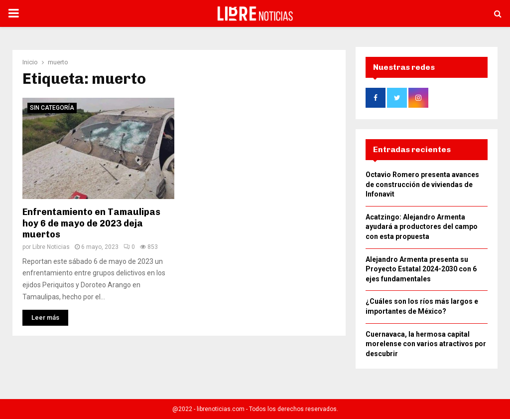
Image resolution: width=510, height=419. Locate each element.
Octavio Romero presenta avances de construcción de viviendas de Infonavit (422, 187)
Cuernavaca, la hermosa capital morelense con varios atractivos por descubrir (426, 347)
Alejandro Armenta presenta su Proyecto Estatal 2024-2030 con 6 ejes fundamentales (421, 272)
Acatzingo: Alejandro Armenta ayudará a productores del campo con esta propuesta (422, 229)
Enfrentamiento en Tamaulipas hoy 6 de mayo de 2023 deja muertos (91, 220)
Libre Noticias (51, 243)
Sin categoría (52, 104)
